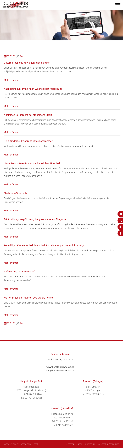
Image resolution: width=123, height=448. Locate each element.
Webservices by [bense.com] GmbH (21, 444)
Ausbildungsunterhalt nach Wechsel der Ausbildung (33, 88)
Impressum (89, 444)
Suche (79, 444)
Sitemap (70, 444)
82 (14, 56)
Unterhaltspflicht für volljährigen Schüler (27, 62)
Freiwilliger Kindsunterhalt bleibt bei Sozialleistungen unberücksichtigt (44, 245)
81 (11, 56)
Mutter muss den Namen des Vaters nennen (29, 297)
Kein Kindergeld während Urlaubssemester (28, 141)
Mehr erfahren (11, 80)
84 (21, 56)
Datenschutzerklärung (108, 444)
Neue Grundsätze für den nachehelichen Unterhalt (32, 163)
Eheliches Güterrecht (16, 193)
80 (8, 56)
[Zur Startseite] (15, 7)
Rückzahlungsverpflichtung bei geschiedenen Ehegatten (35, 219)
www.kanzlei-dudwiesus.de (60, 367)
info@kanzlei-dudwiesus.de (60, 370)
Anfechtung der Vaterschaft (19, 271)
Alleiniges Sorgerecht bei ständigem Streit (28, 114)
